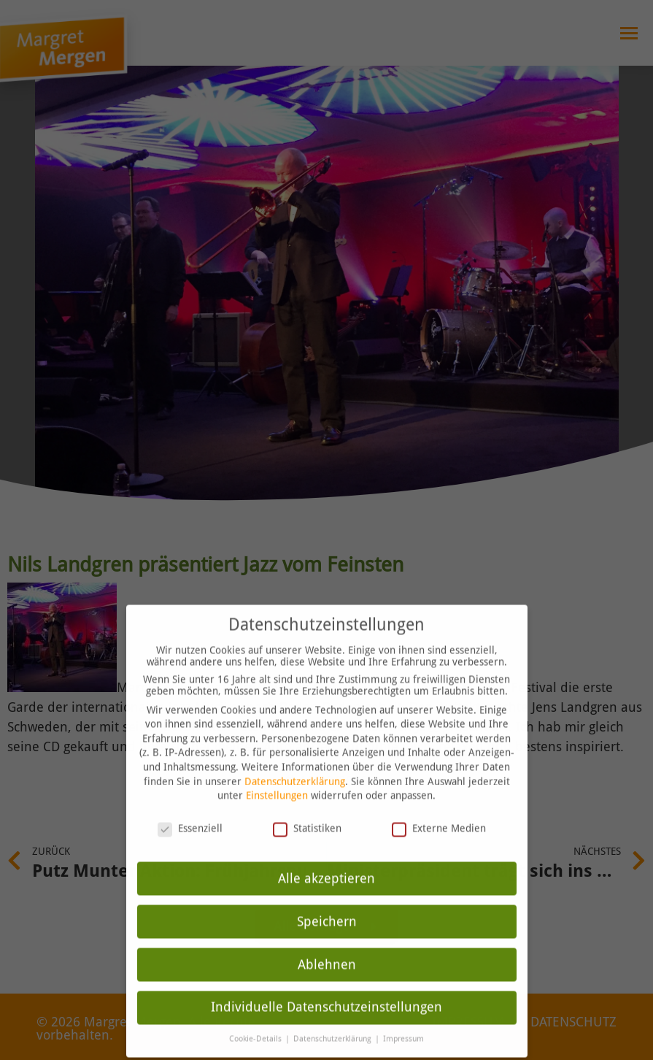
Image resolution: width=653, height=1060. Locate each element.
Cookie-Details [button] (256, 1015)
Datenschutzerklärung (294, 757)
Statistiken (307, 804)
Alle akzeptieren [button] (326, 854)
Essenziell (190, 804)
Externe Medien (439, 804)
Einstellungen (277, 771)
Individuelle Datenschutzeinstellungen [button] (326, 983)
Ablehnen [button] (327, 940)
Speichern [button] (327, 897)
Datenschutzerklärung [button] (333, 1015)
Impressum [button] (403, 1015)
